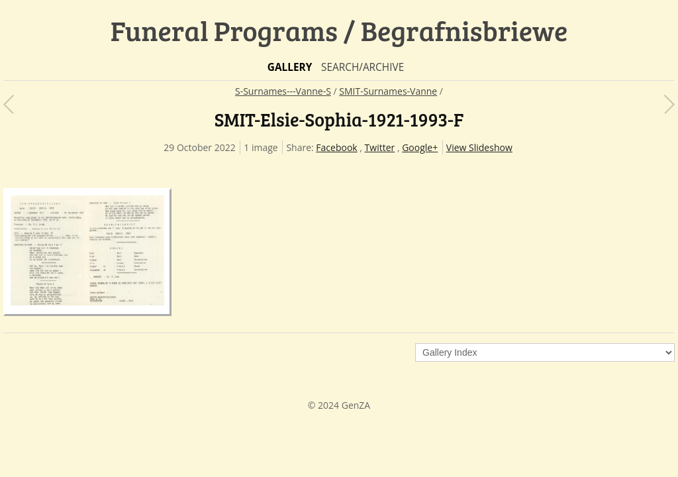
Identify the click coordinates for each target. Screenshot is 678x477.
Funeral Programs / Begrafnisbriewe (339, 30)
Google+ (420, 147)
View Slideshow (479, 147)
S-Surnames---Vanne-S (283, 91)
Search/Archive (362, 67)
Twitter (380, 147)
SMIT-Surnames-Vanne (388, 91)
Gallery (290, 67)
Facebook (336, 147)
